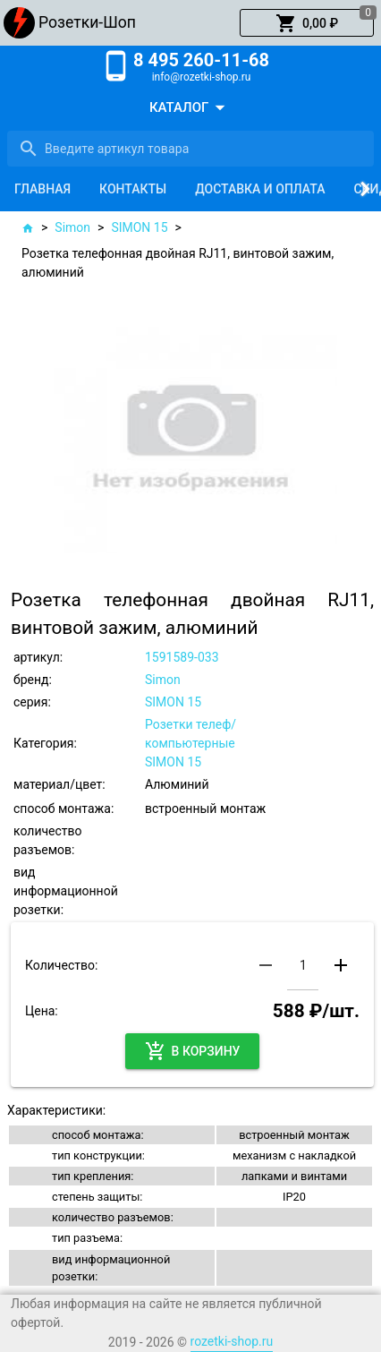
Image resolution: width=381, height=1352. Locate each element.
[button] (307, 23)
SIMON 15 (139, 227)
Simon (72, 227)
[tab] (42, 189)
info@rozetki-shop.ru (201, 77)
